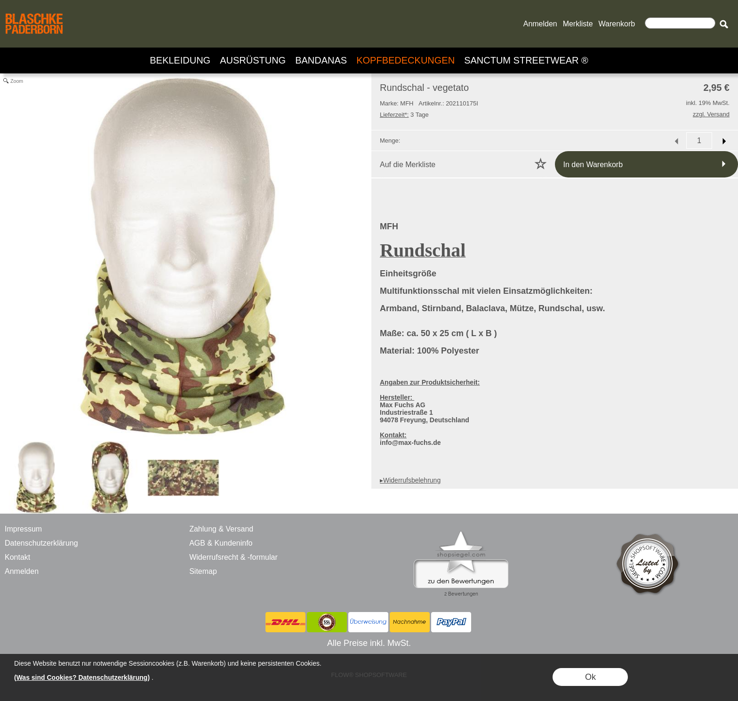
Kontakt (17, 557)
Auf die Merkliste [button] (407, 165)
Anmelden (540, 24)
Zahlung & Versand (221, 529)
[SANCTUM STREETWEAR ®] (526, 60)
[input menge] (699, 140)
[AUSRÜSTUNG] (252, 60)
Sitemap (203, 571)
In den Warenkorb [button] (593, 165)
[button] (723, 24)
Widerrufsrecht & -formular (233, 557)
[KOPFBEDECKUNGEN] (405, 60)
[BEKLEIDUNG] (180, 60)
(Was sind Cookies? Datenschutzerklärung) (82, 677)
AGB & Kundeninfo (220, 543)
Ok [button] (590, 677)
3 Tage (404, 114)
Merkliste (578, 24)
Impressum (23, 529)
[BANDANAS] (321, 60)
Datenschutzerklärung (41, 543)
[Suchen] (680, 23)
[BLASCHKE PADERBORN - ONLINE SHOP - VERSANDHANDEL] (34, 12)
